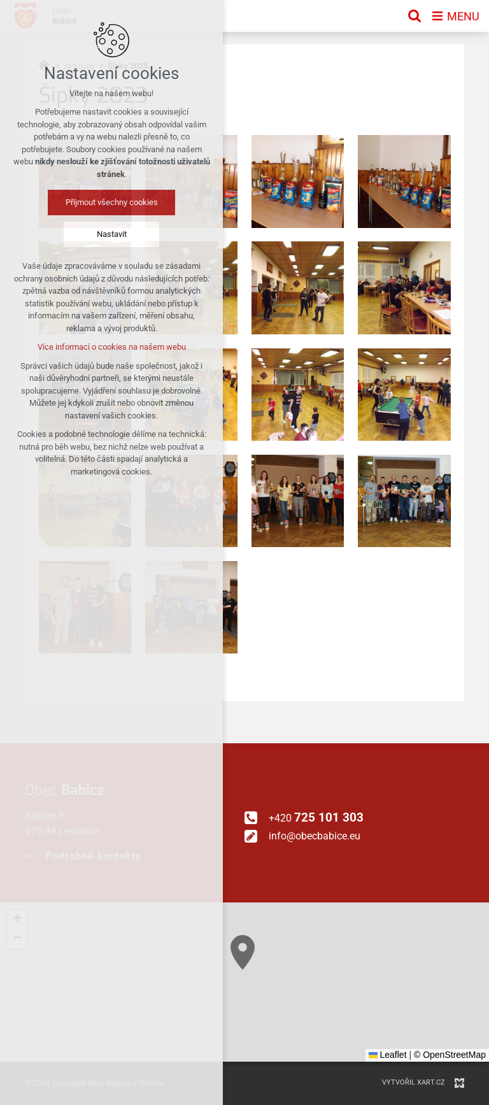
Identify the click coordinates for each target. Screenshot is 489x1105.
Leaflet (388, 1055)
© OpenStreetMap (450, 1055)
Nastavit (112, 234)
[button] (304, 1034)
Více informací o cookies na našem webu (112, 347)
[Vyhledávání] (414, 16)
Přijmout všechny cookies (112, 202)
